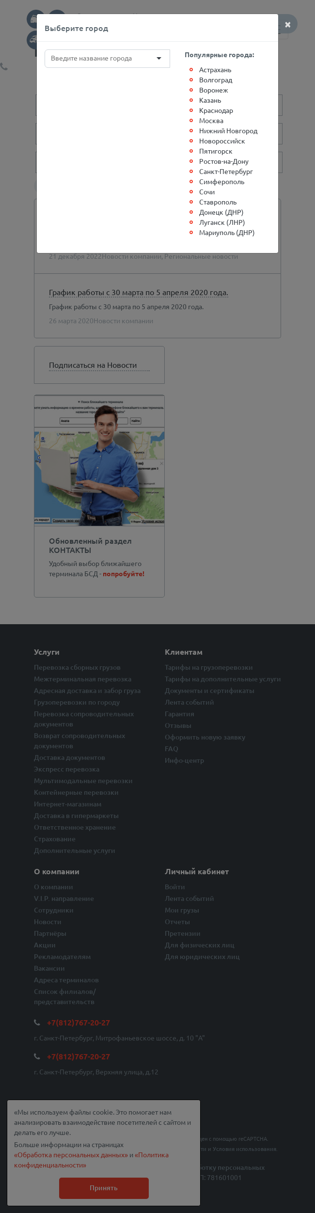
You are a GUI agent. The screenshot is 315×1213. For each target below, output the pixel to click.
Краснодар (216, 110)
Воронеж (213, 89)
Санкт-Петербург (226, 171)
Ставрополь (217, 201)
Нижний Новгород (228, 130)
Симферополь (221, 181)
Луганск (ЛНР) (222, 222)
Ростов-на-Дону (224, 161)
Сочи (207, 191)
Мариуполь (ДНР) (227, 232)
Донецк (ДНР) (221, 211)
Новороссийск (222, 140)
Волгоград (215, 79)
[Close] (288, 23)
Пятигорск (216, 150)
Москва (211, 120)
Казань (210, 99)
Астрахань (215, 69)
